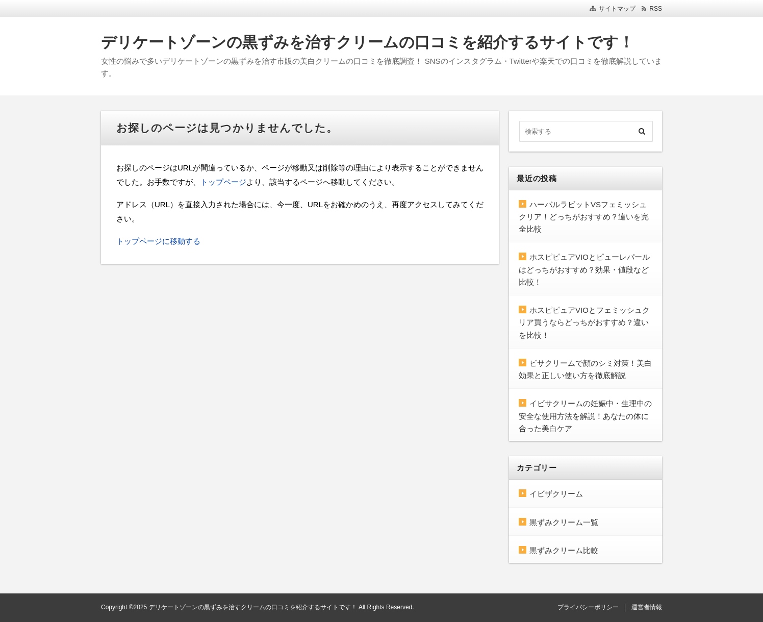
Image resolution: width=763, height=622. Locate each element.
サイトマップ (617, 8)
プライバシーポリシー (588, 607)
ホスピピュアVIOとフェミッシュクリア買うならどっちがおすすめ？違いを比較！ (584, 322)
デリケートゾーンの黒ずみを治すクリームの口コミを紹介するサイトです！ (367, 42)
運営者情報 (646, 607)
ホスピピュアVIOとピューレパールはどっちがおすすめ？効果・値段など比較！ (584, 269)
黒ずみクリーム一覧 (563, 522)
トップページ (223, 182)
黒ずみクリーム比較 (563, 550)
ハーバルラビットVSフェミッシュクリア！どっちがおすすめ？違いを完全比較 (584, 217)
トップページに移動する (158, 241)
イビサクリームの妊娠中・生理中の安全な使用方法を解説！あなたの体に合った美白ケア (585, 416)
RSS (655, 8)
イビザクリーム (556, 493)
